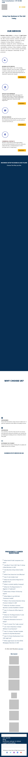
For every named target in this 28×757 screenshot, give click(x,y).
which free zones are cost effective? (14, 574)
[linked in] (17, 752)
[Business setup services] (4, 60)
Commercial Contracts (8, 141)
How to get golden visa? (11, 577)
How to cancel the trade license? (13, 624)
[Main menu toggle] (22, 7)
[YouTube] (21, 752)
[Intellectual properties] (5, 87)
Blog (4, 739)
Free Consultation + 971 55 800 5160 (12, 1)
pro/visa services (6, 117)
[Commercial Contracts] (5, 135)
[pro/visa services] (5, 110)
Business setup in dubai (12, 741)
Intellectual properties (8, 93)
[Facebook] (7, 752)
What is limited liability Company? (14, 584)
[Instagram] (14, 752)
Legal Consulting (9, 743)
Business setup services (8, 66)
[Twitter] (10, 752)
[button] (14, 561)
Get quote (6, 738)
